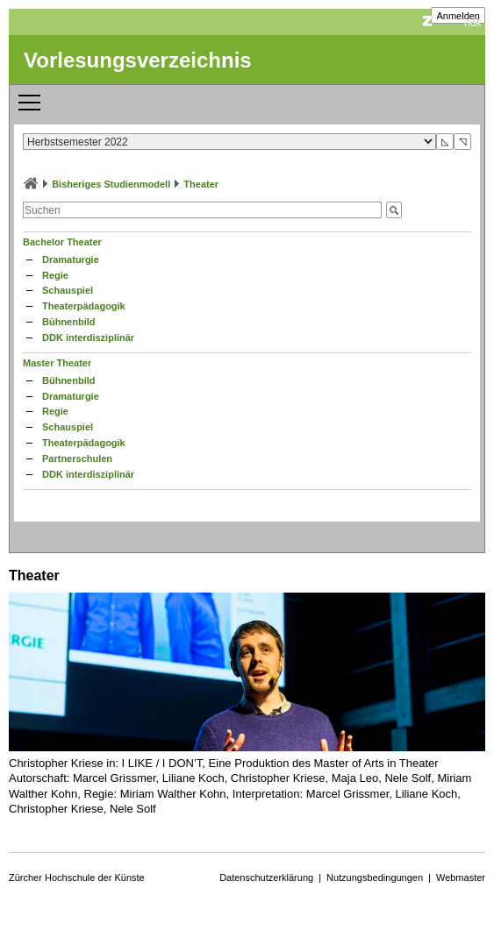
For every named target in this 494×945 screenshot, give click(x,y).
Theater (200, 184)
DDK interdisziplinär (88, 337)
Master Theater (57, 363)
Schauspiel (67, 290)
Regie (55, 275)
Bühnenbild (69, 321)
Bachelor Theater (62, 242)
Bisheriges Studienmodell (111, 184)
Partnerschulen (77, 458)
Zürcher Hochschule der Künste (77, 877)
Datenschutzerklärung (266, 877)
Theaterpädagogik (83, 306)
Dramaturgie (70, 259)
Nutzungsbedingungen (374, 877)
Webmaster (460, 877)
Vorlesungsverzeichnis (138, 60)
